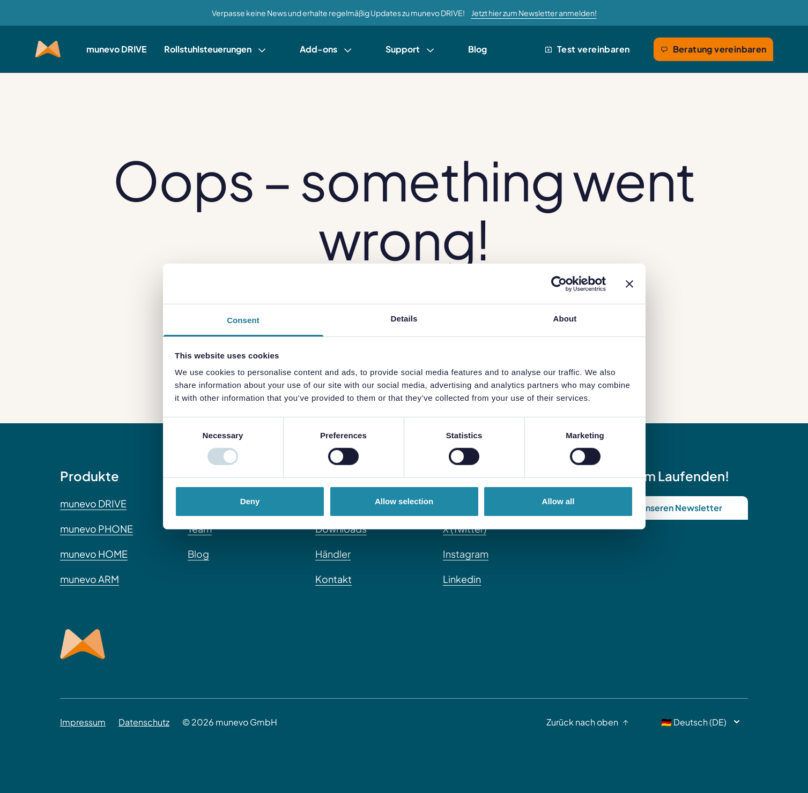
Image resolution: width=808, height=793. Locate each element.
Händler (333, 554)
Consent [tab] (243, 320)
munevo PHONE (96, 528)
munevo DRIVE (116, 49)
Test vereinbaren (586, 49)
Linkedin (462, 579)
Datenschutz (143, 722)
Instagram (465, 554)
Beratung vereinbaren (713, 49)
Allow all (558, 501)
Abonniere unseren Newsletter (659, 507)
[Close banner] (629, 283)
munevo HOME (94, 554)
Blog (477, 49)
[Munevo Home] (48, 49)
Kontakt (333, 579)
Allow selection (404, 501)
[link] (214, 49)
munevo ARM (89, 579)
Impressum (83, 722)
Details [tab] (404, 318)
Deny (250, 501)
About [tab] (565, 318)
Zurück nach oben (587, 722)
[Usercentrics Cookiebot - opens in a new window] (559, 283)
